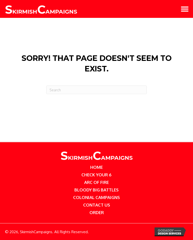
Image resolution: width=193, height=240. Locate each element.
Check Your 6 (96, 175)
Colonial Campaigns (96, 197)
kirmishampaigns (97, 157)
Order (96, 212)
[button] (184, 9)
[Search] (96, 90)
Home (96, 167)
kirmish (41, 11)
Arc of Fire (96, 182)
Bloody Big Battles (96, 190)
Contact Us (96, 205)
